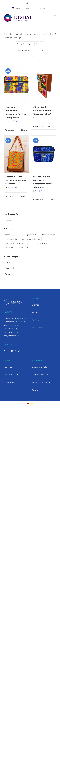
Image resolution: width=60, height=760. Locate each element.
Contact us (9, 382)
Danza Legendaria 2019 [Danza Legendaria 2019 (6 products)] (28, 235)
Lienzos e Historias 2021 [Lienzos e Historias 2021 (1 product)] (14, 243)
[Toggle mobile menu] (55, 16)
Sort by (23, 44)
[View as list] (32, 56)
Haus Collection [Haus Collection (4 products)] (11, 239)
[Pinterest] (15, 351)
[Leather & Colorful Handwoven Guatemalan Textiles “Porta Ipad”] (43, 154)
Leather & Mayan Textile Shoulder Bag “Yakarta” (15, 180)
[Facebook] (8, 351)
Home (8, 262)
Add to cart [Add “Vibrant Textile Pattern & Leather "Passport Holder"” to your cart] (39, 126)
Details (24, 130)
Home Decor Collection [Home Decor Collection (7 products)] (30, 239)
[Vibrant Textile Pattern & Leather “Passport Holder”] (43, 84)
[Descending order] (42, 43)
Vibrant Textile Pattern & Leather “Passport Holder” (42, 110)
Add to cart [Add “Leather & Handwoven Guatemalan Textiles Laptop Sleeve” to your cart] (11, 130)
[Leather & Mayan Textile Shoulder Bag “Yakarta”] (16, 154)
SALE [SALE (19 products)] (29, 243)
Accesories (37, 328)
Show (23, 51)
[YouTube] (12, 351)
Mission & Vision (11, 375)
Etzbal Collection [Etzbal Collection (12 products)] (48, 235)
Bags (7, 274)
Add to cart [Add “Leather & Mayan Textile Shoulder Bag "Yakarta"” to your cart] (11, 196)
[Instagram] (4, 351)
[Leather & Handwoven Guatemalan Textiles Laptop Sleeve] (16, 84)
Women (35, 305)
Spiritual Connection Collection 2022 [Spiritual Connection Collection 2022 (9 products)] (20, 248)
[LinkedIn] (19, 351)
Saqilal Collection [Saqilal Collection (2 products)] (42, 243)
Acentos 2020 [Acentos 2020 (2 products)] (10, 235)
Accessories (10, 268)
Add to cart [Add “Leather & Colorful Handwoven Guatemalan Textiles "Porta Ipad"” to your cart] (39, 200)
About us (8, 367)
